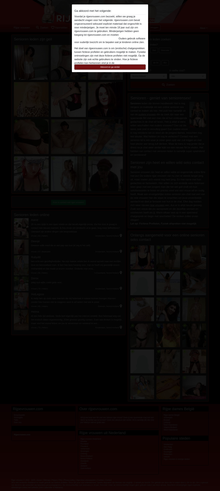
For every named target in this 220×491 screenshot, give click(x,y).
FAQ (117, 63)
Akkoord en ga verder (110, 67)
